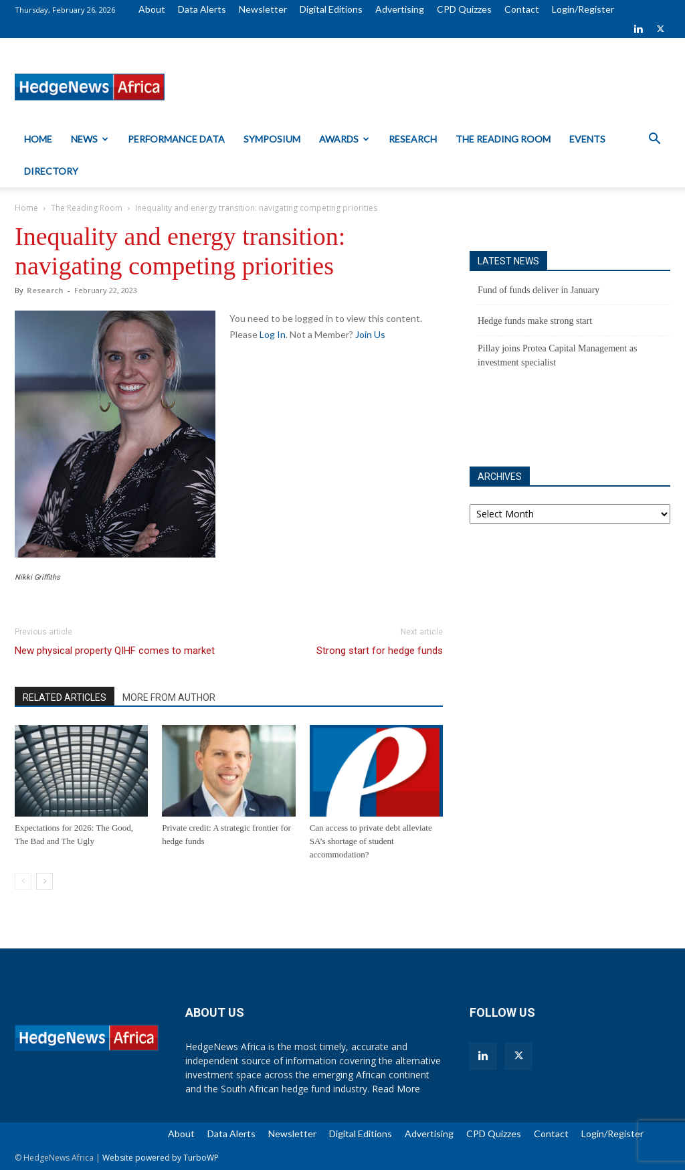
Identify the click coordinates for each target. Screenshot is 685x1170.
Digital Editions (331, 9)
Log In (273, 334)
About (151, 9)
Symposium (271, 139)
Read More (396, 1088)
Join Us (370, 334)
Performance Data (176, 139)
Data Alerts (202, 9)
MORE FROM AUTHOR (168, 697)
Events (587, 139)
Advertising (399, 9)
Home (38, 139)
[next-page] (44, 881)
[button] (654, 140)
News (89, 139)
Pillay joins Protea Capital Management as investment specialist (557, 355)
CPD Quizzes (464, 9)
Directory (51, 171)
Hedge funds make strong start (535, 321)
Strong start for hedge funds (379, 651)
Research (413, 139)
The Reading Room (503, 139)
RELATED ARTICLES (64, 697)
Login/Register (583, 9)
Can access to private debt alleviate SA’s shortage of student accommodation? (371, 841)
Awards (344, 139)
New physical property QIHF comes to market (115, 651)
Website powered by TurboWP (160, 1157)
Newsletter (263, 9)
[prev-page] (23, 881)
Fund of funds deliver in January (538, 290)
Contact (521, 9)
